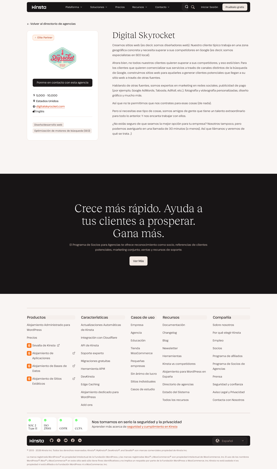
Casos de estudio (143, 389)
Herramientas (172, 356)
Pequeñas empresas (138, 363)
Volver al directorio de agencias (51, 24)
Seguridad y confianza (228, 384)
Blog (165, 340)
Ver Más (138, 261)
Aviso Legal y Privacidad (229, 392)
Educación (138, 340)
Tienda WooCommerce (142, 350)
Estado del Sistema (176, 392)
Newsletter (170, 348)
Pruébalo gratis (235, 7)
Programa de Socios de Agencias (229, 366)
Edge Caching (90, 384)
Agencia (136, 333)
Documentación (174, 325)
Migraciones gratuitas (95, 361)
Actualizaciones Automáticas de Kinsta (101, 327)
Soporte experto (92, 353)
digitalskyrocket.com (50, 106)
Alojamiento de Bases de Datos (49, 368)
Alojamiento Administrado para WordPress (48, 327)
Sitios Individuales (143, 381)
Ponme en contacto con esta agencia (62, 82)
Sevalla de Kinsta (43, 345)
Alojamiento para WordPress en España (184, 374)
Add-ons (87, 405)
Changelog (170, 333)
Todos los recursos (176, 400)
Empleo (218, 340)
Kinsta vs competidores (179, 364)
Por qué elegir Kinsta (227, 333)
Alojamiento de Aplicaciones (42, 355)
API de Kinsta (90, 345)
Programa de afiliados (228, 356)
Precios (32, 337)
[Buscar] (192, 7)
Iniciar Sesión (209, 7)
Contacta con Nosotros (228, 400)
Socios (217, 348)
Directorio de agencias (178, 384)
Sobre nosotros (223, 325)
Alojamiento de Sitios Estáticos (47, 381)
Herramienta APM (93, 369)
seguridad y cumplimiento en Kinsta (152, 426)
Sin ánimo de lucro (144, 374)
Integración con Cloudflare (99, 337)
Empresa (137, 325)
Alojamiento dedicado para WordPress (100, 394)
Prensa (217, 376)
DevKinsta (88, 376)
